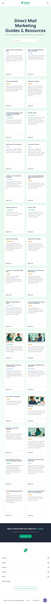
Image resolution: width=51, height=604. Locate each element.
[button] (2, 3)
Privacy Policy (36, 600)
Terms (28, 600)
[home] (25, 3)
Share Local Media (6, 581)
